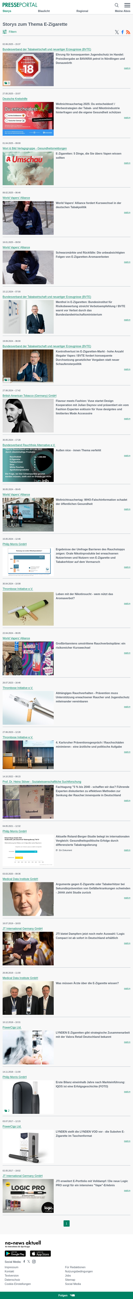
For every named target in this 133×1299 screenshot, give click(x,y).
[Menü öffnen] (127, 5)
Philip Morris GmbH (15, 544)
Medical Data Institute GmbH (20, 878)
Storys (7, 11)
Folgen (66, 1295)
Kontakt (9, 1271)
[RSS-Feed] (128, 32)
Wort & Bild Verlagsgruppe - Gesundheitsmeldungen (35, 148)
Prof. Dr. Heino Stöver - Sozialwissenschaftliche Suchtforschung (42, 781)
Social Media (73, 1283)
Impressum (11, 1267)
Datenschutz (12, 1279)
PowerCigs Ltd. (12, 1027)
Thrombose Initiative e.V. (18, 588)
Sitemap (70, 1279)
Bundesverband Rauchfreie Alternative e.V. (29, 445)
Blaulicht (44, 11)
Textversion (12, 1275)
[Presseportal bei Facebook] (23, 1261)
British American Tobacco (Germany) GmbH (29, 395)
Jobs (68, 1275)
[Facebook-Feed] (122, 32)
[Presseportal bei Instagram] (33, 1261)
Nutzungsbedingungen (79, 1271)
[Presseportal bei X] (27, 1261)
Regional (82, 11)
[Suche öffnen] (117, 5)
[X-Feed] (117, 32)
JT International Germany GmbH (23, 928)
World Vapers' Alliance (16, 197)
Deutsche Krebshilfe (15, 98)
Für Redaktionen (75, 1267)
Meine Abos (122, 11)
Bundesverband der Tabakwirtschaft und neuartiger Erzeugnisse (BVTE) (47, 49)
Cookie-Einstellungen (18, 1283)
